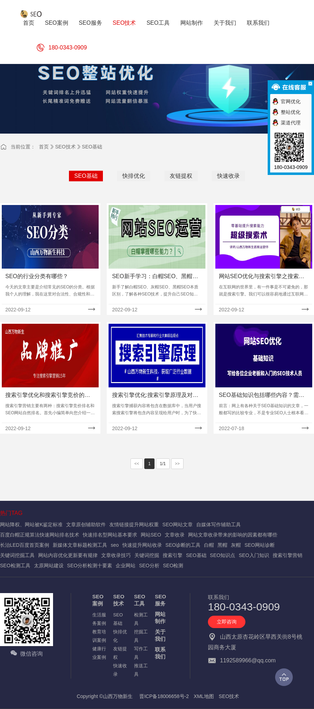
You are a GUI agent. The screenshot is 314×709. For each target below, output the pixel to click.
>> (177, 463)
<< (136, 463)
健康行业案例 (99, 653)
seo (115, 545)
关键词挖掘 (146, 555)
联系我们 (160, 653)
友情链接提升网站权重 (134, 524)
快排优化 (133, 176)
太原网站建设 (49, 565)
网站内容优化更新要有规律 (68, 555)
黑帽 (222, 545)
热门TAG (11, 513)
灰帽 (236, 545)
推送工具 (141, 670)
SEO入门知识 (254, 555)
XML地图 (204, 696)
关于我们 (160, 635)
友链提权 (181, 176)
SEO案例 (98, 600)
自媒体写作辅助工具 (218, 524)
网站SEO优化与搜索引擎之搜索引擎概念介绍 (261, 277)
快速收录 (228, 176)
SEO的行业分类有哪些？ (36, 276)
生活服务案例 (99, 619)
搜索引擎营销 (287, 555)
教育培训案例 (99, 636)
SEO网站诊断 (259, 545)
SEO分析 (149, 565)
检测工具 (141, 619)
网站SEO (151, 535)
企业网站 (125, 565)
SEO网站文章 (177, 524)
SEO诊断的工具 (183, 545)
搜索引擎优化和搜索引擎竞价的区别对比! (47, 395)
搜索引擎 (172, 555)
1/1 (163, 463)
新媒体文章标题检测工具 (80, 545)
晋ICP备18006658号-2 (164, 696)
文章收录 (175, 535)
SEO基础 (92, 147)
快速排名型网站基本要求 (110, 535)
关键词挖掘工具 (17, 555)
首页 (44, 147)
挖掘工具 (141, 636)
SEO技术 (65, 147)
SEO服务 (160, 600)
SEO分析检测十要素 (89, 565)
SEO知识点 (223, 555)
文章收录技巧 (116, 555)
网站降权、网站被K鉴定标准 (31, 524)
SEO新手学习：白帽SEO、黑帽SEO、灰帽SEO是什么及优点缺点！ (152, 277)
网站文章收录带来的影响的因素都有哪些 (232, 535)
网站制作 (160, 617)
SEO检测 (173, 565)
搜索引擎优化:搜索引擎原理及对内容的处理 (155, 395)
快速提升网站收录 (142, 545)
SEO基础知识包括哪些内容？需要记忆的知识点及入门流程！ (261, 395)
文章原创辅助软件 (86, 524)
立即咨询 (227, 622)
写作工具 (141, 653)
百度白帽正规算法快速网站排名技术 (39, 535)
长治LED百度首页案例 (24, 545)
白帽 (209, 545)
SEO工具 (139, 600)
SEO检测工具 (15, 565)
